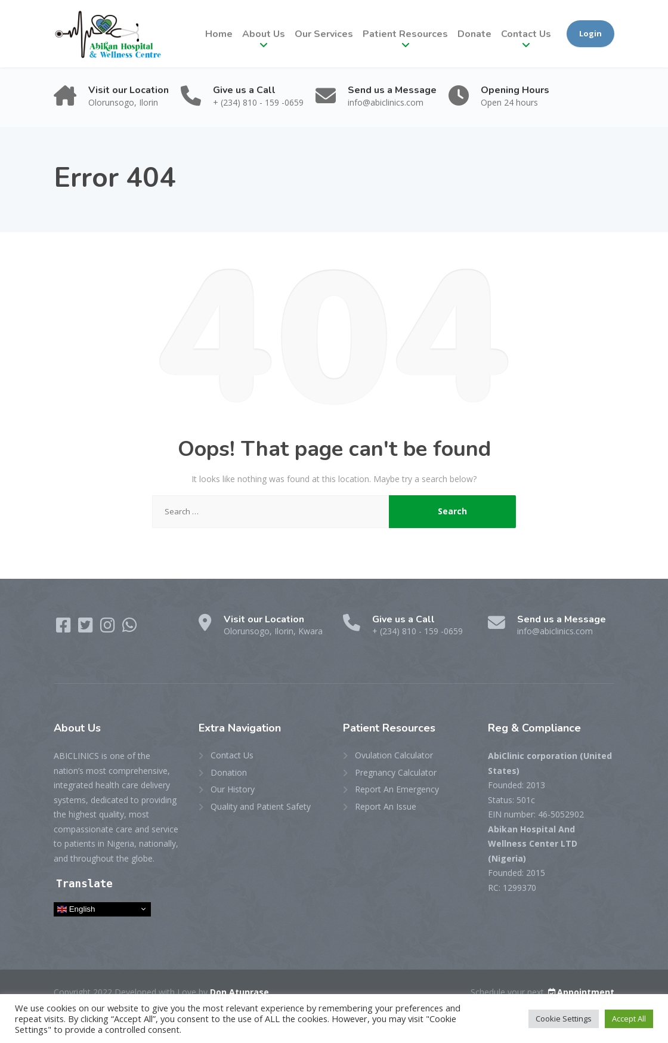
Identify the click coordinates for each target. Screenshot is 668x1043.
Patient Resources (405, 34)
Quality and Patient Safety (261, 806)
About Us (263, 34)
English (76, 909)
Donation (229, 772)
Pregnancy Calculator (396, 772)
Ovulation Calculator (394, 755)
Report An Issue (385, 806)
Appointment (580, 992)
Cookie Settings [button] (564, 1018)
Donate (474, 34)
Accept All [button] (629, 1018)
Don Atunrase (239, 992)
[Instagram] (108, 628)
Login (590, 33)
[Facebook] (64, 628)
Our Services (324, 34)
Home (219, 34)
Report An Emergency (397, 789)
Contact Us (526, 34)
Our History (233, 789)
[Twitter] (86, 628)
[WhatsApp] (129, 628)
